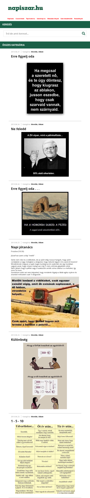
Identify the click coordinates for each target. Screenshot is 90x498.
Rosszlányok (78, 19)
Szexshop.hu (41, 19)
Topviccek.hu (30, 19)
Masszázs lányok (53, 19)
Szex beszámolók (66, 19)
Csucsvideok (20, 19)
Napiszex (10, 19)
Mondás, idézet (37, 52)
